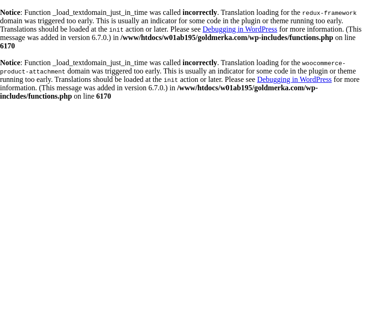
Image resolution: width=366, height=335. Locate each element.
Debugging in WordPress (240, 29)
